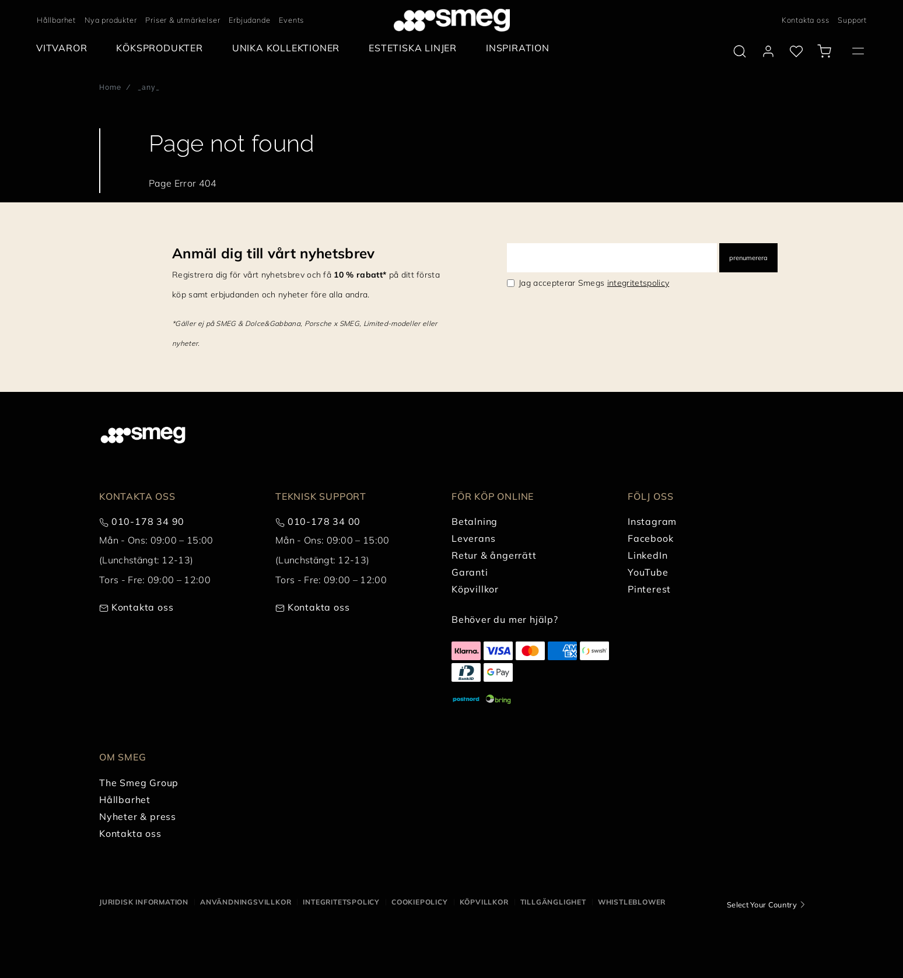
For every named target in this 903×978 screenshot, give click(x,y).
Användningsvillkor (245, 902)
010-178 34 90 (147, 521)
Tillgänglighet (553, 902)
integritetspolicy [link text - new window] (638, 283)
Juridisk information (143, 902)
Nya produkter (110, 19)
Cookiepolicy (419, 902)
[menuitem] (64, 48)
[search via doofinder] (739, 51)
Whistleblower (632, 902)
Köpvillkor (484, 902)
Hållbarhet (56, 19)
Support (852, 19)
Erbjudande (249, 19)
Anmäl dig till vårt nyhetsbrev (273, 253)
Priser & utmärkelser (182, 19)
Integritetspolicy (341, 902)
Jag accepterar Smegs (594, 283)
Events (291, 19)
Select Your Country (762, 904)
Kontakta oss (806, 19)
